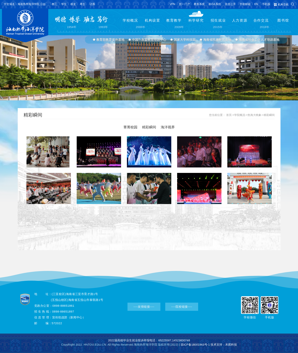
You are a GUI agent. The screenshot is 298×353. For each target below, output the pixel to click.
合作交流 (261, 20)
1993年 (103, 27)
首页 (229, 114)
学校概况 (130, 20)
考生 (82, 4)
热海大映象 (254, 114)
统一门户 (184, 4)
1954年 (72, 27)
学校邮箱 (245, 4)
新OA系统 (215, 4)
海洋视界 (168, 127)
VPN (172, 4)
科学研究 (196, 20)
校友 (73, 4)
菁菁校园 (130, 127)
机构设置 (152, 20)
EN (256, 4)
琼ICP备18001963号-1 (195, 344)
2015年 (217, 27)
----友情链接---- (144, 306)
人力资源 (239, 20)
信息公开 (230, 4)
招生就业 (218, 20)
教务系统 (199, 4)
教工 (54, 4)
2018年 (264, 27)
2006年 (140, 27)
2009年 (179, 27)
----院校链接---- (181, 306)
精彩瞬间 (269, 114)
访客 (92, 4)
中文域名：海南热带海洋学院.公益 (25, 4)
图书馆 (283, 20)
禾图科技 (231, 344)
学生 (64, 4)
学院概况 (239, 114)
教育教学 (174, 20)
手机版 (266, 4)
